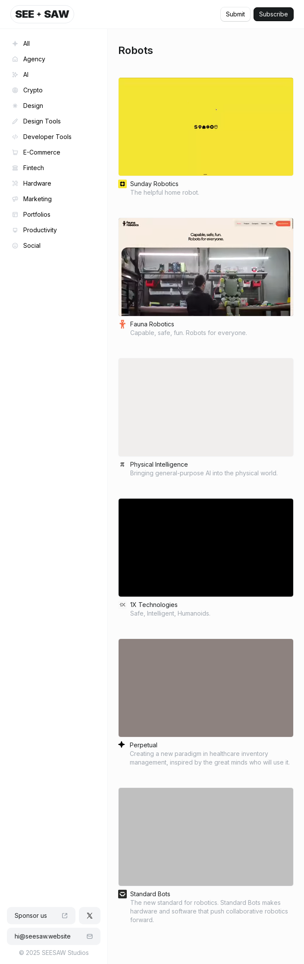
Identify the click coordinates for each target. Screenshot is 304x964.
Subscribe (273, 14)
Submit (235, 14)
